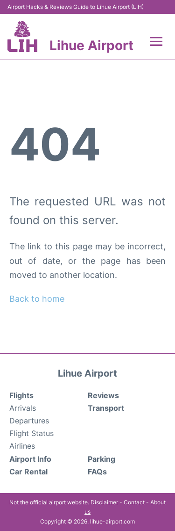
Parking (101, 459)
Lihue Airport (91, 45)
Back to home (36, 299)
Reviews (103, 395)
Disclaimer (104, 502)
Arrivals (22, 408)
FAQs (97, 471)
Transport (106, 408)
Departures (29, 420)
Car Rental (28, 471)
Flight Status (31, 433)
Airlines (22, 446)
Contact (134, 502)
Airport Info (30, 459)
